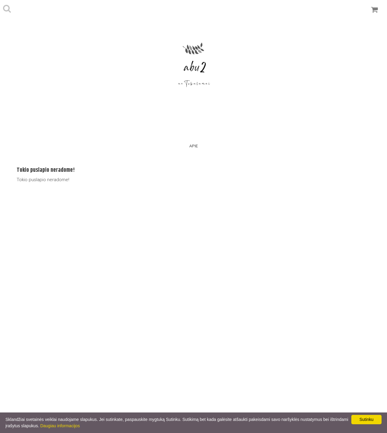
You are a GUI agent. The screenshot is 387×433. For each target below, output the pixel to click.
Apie (193, 146)
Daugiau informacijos (60, 425)
